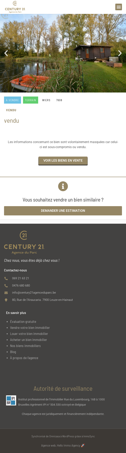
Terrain (30, 100)
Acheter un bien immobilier (28, 339)
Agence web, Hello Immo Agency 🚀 (63, 445)
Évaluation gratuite (23, 321)
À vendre (12, 100)
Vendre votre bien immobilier (30, 327)
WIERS (46, 100)
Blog (13, 351)
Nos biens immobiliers (25, 345)
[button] (118, 7)
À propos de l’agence (24, 357)
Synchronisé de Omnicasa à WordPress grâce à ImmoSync (63, 436)
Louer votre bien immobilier (29, 333)
